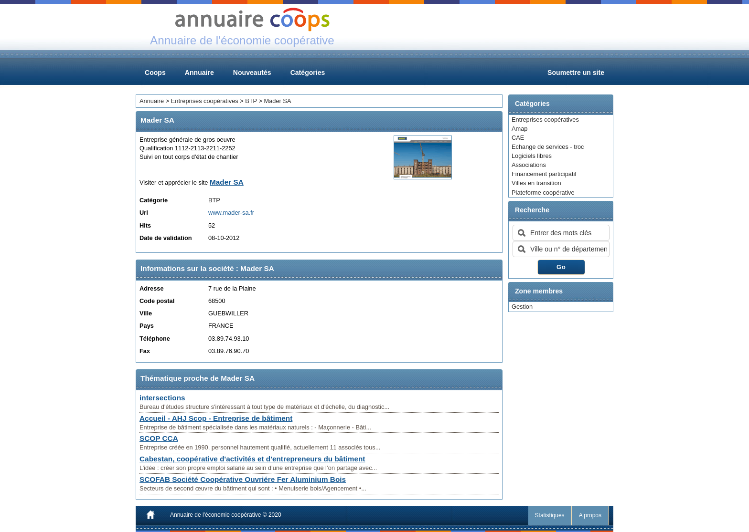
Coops (155, 72)
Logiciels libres (532, 155)
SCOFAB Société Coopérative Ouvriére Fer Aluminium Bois (242, 479)
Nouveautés (252, 72)
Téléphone (154, 338)
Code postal (156, 300)
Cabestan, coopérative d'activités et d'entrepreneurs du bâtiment (252, 459)
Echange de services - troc (548, 146)
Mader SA (277, 100)
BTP (251, 100)
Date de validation (165, 237)
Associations (529, 164)
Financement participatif (544, 173)
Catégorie (153, 200)
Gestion (522, 306)
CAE (518, 137)
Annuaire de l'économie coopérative (215, 514)
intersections (162, 398)
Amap (519, 128)
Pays (146, 325)
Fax (144, 351)
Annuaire (199, 72)
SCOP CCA (158, 438)
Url (143, 212)
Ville (145, 313)
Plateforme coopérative (543, 192)
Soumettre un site (575, 72)
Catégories (307, 72)
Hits (145, 225)
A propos (590, 515)
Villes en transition (536, 183)
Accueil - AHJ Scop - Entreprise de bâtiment (215, 418)
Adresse (151, 288)
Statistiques (550, 515)
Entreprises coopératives (545, 119)
